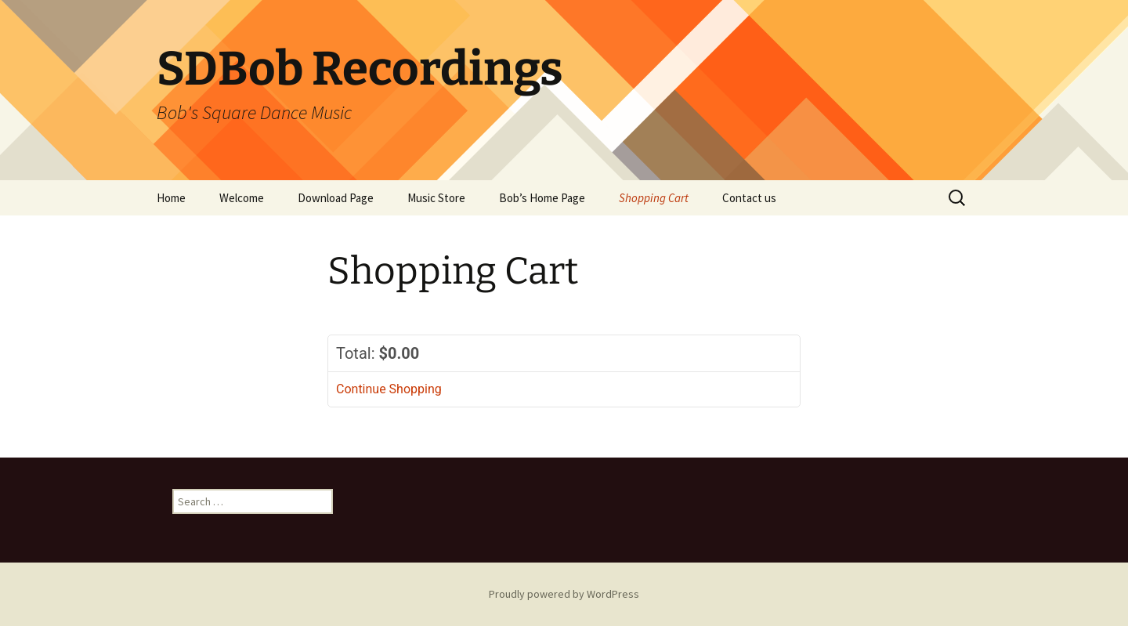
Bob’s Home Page (542, 197)
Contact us (749, 197)
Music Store (436, 197)
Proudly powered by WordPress (564, 594)
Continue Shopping (389, 389)
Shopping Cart (654, 197)
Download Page (336, 197)
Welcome (241, 197)
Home (171, 197)
